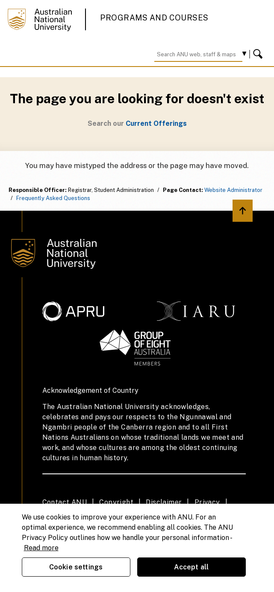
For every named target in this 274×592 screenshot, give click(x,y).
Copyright (116, 502)
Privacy (207, 502)
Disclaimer (164, 502)
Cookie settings (76, 567)
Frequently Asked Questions (53, 198)
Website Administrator (233, 190)
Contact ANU (64, 502)
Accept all (191, 567)
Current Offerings (156, 123)
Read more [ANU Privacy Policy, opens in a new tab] (41, 548)
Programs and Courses (154, 17)
